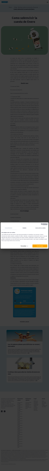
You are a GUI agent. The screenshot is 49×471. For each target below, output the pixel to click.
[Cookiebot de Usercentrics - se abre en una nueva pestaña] (42, 224)
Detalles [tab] (24, 227)
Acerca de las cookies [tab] (40, 227)
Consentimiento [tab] (8, 227)
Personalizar (24, 246)
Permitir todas (40, 246)
